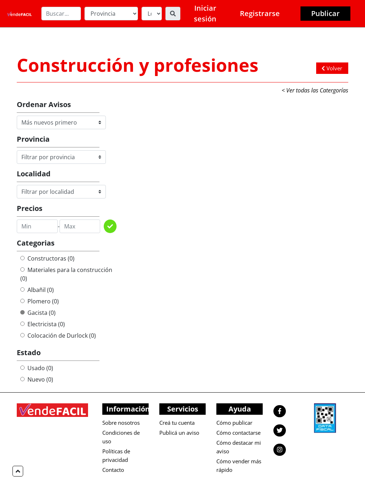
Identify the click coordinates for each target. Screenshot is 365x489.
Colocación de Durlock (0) (58, 335)
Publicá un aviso (179, 432)
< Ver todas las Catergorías (315, 90)
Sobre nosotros (121, 422)
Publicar (325, 13)
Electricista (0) (42, 324)
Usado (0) (36, 368)
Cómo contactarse (238, 432)
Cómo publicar (234, 422)
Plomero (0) (39, 301)
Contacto (113, 469)
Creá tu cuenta (177, 422)
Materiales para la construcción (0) (66, 274)
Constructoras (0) (47, 258)
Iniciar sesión (205, 13)
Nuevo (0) (36, 379)
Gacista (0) (38, 313)
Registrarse (260, 13)
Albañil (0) (37, 290)
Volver (332, 68)
